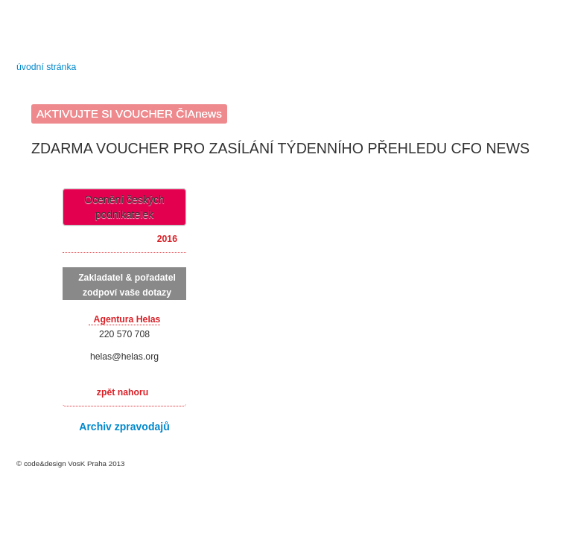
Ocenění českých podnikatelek (124, 207)
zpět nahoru (122, 392)
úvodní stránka (46, 67)
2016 (167, 239)
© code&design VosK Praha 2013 (70, 463)
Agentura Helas (127, 319)
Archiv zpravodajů (124, 427)
